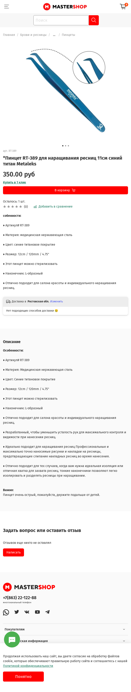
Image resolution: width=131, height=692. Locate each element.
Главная (9, 35)
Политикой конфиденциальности (28, 666)
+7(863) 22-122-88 (19, 597)
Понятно (23, 676)
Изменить (56, 301)
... (54, 35)
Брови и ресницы (33, 35)
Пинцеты (68, 35)
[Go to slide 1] (62, 145)
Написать (13, 552)
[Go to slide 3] (68, 145)
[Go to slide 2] (65, 145)
